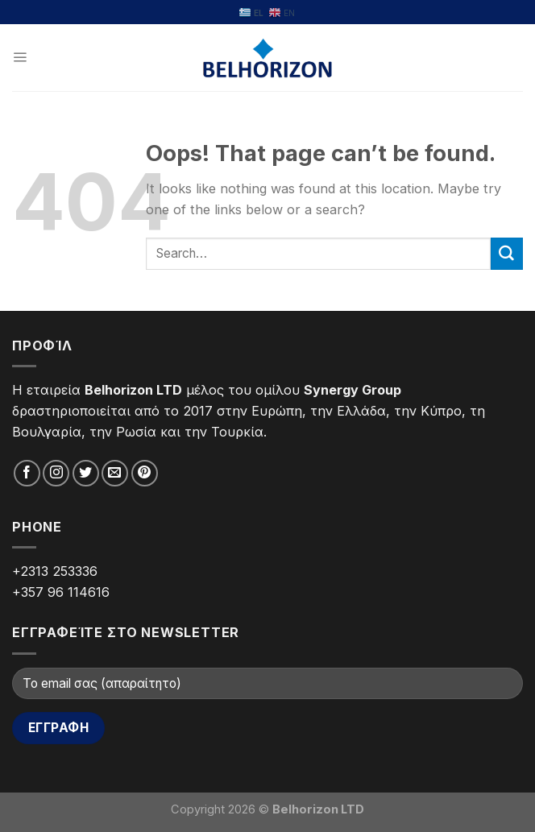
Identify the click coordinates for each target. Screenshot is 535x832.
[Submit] (507, 254)
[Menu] (19, 57)
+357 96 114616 (61, 592)
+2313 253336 (54, 571)
